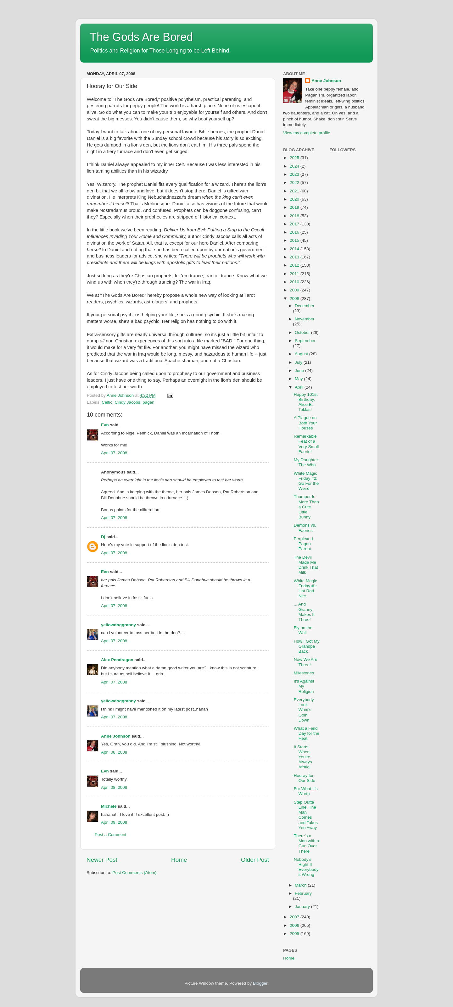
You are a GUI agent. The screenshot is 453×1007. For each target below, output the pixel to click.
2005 (295, 933)
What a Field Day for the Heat (306, 733)
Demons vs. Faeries (305, 528)
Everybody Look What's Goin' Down (304, 709)
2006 (295, 925)
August (302, 353)
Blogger (260, 983)
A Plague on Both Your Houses (305, 422)
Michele (109, 806)
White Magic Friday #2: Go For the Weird (306, 481)
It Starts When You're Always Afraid (303, 757)
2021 (295, 191)
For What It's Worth (306, 791)
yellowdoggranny (118, 624)
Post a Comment (110, 834)
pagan (148, 402)
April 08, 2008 (114, 752)
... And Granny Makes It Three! (304, 612)
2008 (295, 298)
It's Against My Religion (304, 686)
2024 (295, 166)
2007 (295, 917)
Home (179, 859)
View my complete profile (306, 132)
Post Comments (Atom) (135, 872)
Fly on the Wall (303, 630)
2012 (295, 265)
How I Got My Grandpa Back (307, 646)
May (299, 378)
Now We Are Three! (305, 662)
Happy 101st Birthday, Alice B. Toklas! (306, 402)
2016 (295, 232)
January (303, 906)
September (305, 340)
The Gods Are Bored (141, 36)
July (299, 362)
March (301, 885)
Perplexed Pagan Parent (303, 543)
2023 (295, 174)
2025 (295, 157)
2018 (295, 215)
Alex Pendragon (117, 659)
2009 (295, 290)
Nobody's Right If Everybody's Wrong (306, 867)
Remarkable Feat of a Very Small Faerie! (306, 444)
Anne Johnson (116, 736)
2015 (295, 240)
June (300, 370)
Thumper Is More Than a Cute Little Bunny (306, 506)
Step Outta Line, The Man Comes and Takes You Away (306, 815)
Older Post (255, 859)
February (303, 893)
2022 (295, 182)
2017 (295, 224)
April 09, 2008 (114, 822)
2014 (295, 248)
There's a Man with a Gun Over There (306, 843)
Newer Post (102, 859)
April (300, 387)
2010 (295, 281)
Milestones (304, 673)
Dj (103, 536)
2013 (295, 257)
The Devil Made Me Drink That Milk (306, 565)
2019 (295, 207)
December (304, 305)
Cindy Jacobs (127, 402)
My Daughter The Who (306, 462)
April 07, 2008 (114, 453)
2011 (295, 273)
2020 (295, 199)
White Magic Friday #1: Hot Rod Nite (305, 588)
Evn (105, 425)
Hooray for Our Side (304, 778)
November (304, 319)
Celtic (107, 402)
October (303, 332)
